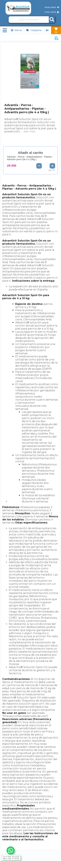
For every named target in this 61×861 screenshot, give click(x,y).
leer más (29, 131)
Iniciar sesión (52, 7)
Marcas (16, 30)
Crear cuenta (52, 12)
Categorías (34, 30)
